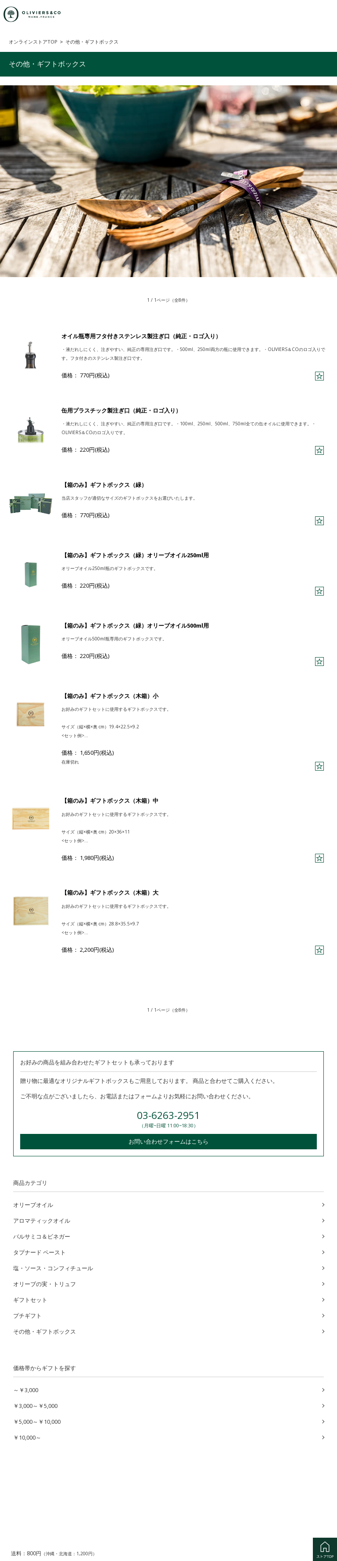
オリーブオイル (33, 1204)
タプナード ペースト (39, 1251)
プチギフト (27, 1315)
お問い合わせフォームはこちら (168, 1140)
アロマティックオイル (41, 1220)
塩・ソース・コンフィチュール (53, 1267)
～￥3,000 (25, 1389)
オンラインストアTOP (33, 41)
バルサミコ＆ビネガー (41, 1235)
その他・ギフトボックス (44, 1330)
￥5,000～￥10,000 (37, 1421)
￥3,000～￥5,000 (35, 1405)
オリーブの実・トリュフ (44, 1283)
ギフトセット (30, 1299)
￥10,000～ (27, 1436)
